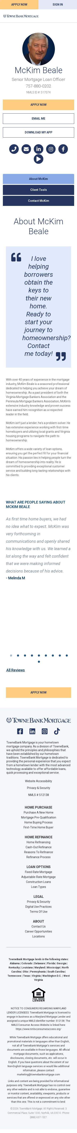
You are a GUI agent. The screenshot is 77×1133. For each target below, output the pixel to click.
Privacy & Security (38, 788)
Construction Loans (38, 882)
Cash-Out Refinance (39, 847)
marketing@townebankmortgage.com (38, 1074)
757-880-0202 (38, 86)
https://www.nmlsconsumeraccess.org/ (38, 1029)
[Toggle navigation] (68, 16)
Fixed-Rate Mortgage (38, 872)
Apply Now (19, 4)
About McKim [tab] (38, 179)
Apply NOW (38, 104)
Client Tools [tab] (38, 189)
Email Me (38, 118)
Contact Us (39, 926)
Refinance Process (38, 857)
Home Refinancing (38, 842)
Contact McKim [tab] (38, 200)
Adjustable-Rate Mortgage (38, 877)
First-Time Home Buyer (38, 827)
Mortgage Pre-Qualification (38, 817)
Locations (38, 936)
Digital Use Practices (38, 906)
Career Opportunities (38, 931)
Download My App (38, 132)
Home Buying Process (38, 822)
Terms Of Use (39, 911)
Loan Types (38, 886)
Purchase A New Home (38, 812)
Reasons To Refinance (38, 852)
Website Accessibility (38, 781)
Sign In (58, 4)
